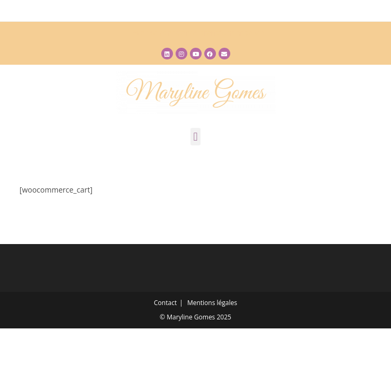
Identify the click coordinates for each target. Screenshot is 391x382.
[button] (195, 136)
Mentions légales (212, 302)
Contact (165, 302)
